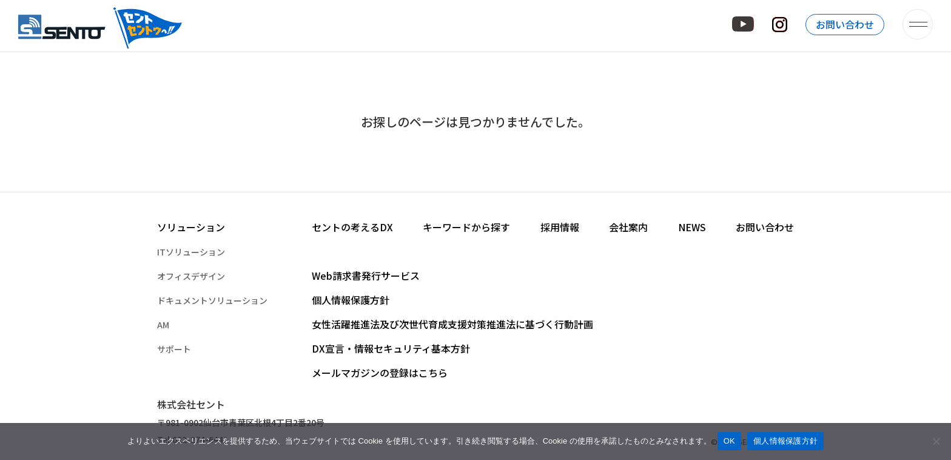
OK (729, 440)
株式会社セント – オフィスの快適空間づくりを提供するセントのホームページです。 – (101, 24)
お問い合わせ (845, 24)
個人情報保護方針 (350, 300)
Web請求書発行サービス (366, 275)
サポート (174, 349)
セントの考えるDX (352, 227)
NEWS (692, 227)
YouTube (743, 24)
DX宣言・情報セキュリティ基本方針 (391, 348)
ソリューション (191, 227)
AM (163, 325)
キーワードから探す (466, 227)
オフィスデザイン (191, 276)
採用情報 (559, 227)
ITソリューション (191, 252)
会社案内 (628, 227)
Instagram (779, 24)
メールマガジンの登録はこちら (380, 372)
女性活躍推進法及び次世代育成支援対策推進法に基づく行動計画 (452, 324)
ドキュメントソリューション (212, 300)
